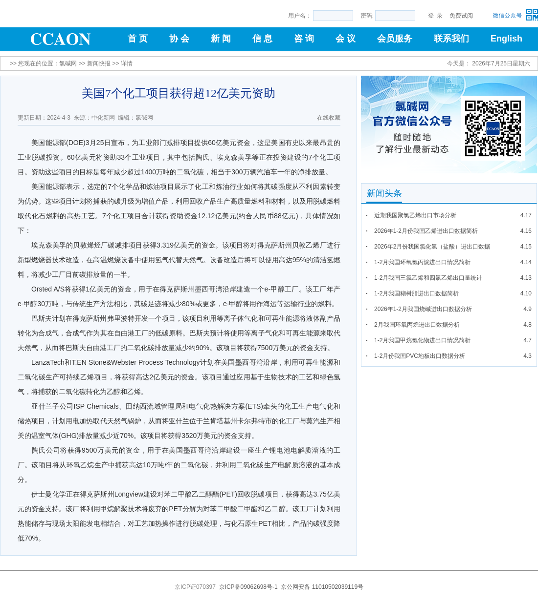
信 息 (262, 38)
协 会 (179, 38)
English (506, 38)
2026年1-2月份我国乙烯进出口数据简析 (426, 231)
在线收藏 (328, 117)
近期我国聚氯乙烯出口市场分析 (415, 215)
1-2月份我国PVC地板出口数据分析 (419, 356)
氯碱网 (68, 63)
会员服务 (394, 38)
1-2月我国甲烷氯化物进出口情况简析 (422, 340)
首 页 (138, 38)
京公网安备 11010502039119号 (322, 586)
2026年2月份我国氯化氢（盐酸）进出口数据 (432, 246)
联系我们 (451, 38)
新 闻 (221, 38)
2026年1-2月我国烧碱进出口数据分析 (423, 309)
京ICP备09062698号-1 (248, 586)
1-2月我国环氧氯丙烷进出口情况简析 (422, 262)
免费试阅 (461, 15)
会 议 (346, 38)
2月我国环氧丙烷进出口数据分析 (417, 324)
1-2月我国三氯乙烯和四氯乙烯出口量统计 (428, 277)
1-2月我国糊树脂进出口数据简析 (416, 293)
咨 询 (304, 38)
